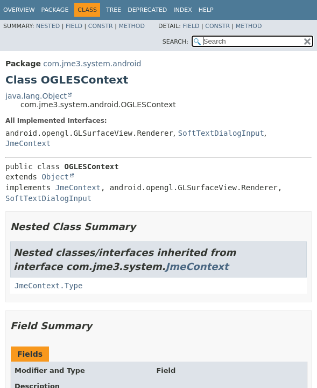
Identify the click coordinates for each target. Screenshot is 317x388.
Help (206, 9)
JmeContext (28, 143)
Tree (113, 9)
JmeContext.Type (48, 285)
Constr (100, 26)
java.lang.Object (36, 96)
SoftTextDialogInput (221, 133)
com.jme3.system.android (92, 63)
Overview (19, 9)
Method (131, 26)
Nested (48, 26)
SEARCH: (175, 41)
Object (55, 176)
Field (74, 26)
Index (182, 9)
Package (55, 9)
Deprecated (147, 9)
